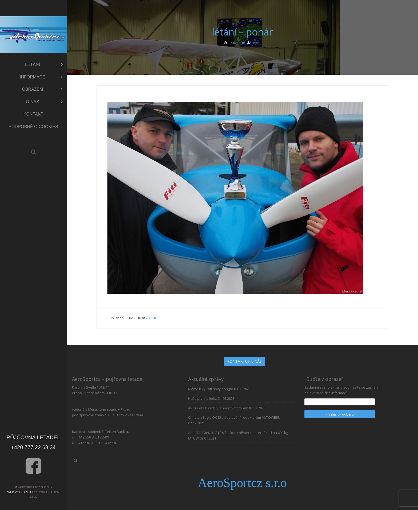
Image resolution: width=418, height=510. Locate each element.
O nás (44, 101)
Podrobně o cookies (33, 126)
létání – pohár (242, 31)
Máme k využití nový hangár (210, 388)
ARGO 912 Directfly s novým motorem (218, 408)
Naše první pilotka (202, 398)
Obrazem (42, 89)
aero (255, 42)
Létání (44, 64)
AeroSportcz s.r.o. (34, 487)
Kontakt (33, 114)
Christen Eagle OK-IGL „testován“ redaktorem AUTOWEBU (234, 417)
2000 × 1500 (155, 317)
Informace (41, 77)
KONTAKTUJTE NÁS (244, 361)
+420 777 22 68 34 (33, 447)
